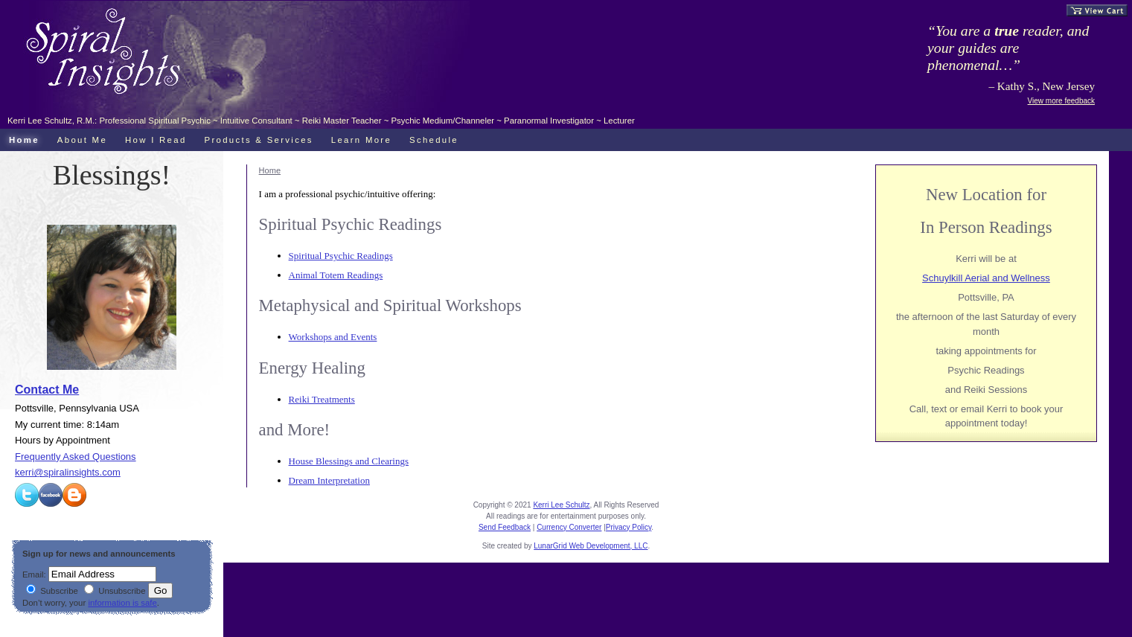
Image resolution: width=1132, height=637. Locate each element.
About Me (82, 139)
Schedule (433, 139)
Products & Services (259, 139)
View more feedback (1061, 101)
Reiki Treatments (322, 399)
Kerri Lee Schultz (561, 505)
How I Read (156, 139)
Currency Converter (569, 527)
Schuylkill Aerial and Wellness (986, 278)
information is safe (122, 602)
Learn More (361, 139)
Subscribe (52, 590)
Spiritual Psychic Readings (341, 255)
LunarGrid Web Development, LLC (590, 546)
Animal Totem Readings (336, 275)
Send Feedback (505, 527)
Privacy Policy (629, 527)
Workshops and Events (333, 336)
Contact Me (47, 389)
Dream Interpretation (329, 480)
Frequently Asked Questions (75, 456)
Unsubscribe (114, 590)
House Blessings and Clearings (349, 461)
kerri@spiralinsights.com (68, 472)
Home (270, 170)
